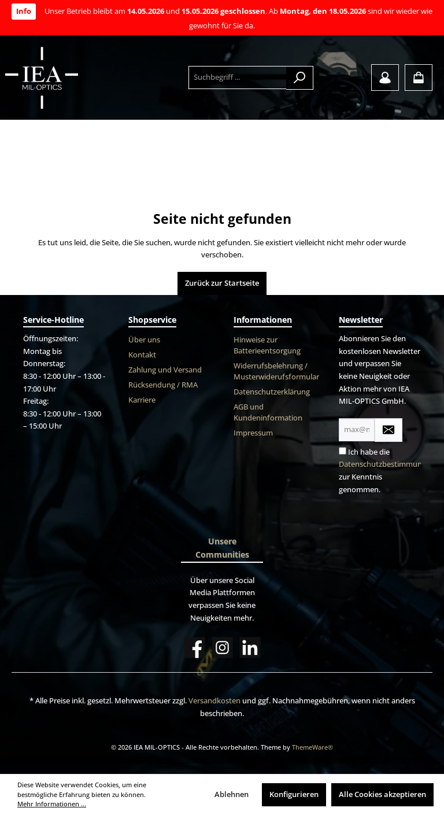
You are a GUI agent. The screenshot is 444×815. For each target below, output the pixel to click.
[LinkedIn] (250, 648)
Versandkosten (214, 701)
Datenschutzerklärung (272, 392)
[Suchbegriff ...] (237, 77)
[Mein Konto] (385, 77)
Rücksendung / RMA (163, 385)
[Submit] (388, 430)
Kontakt (142, 355)
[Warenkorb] (418, 77)
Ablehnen (231, 794)
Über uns (144, 340)
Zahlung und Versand (165, 370)
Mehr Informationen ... (51, 803)
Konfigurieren (294, 794)
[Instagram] (222, 648)
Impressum (253, 433)
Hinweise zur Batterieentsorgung (267, 345)
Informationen (263, 319)
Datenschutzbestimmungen (387, 464)
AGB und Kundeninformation (268, 412)
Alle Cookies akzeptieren (382, 794)
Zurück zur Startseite (222, 283)
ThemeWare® (312, 747)
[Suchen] (299, 78)
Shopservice (152, 319)
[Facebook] (195, 648)
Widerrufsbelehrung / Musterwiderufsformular (276, 371)
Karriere (142, 400)
